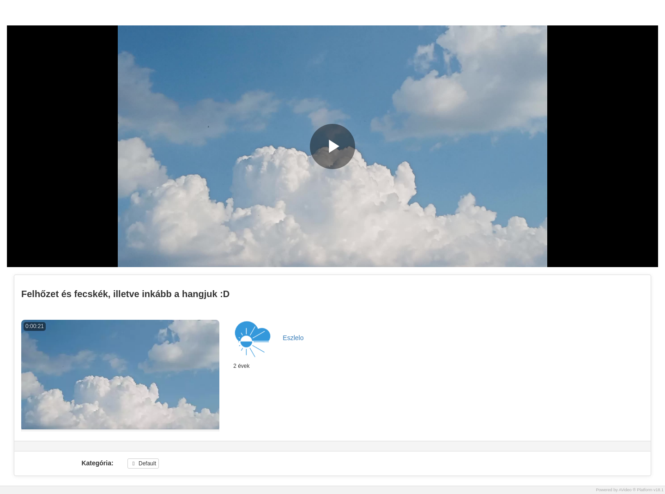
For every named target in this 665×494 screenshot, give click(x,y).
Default (143, 463)
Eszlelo (293, 338)
